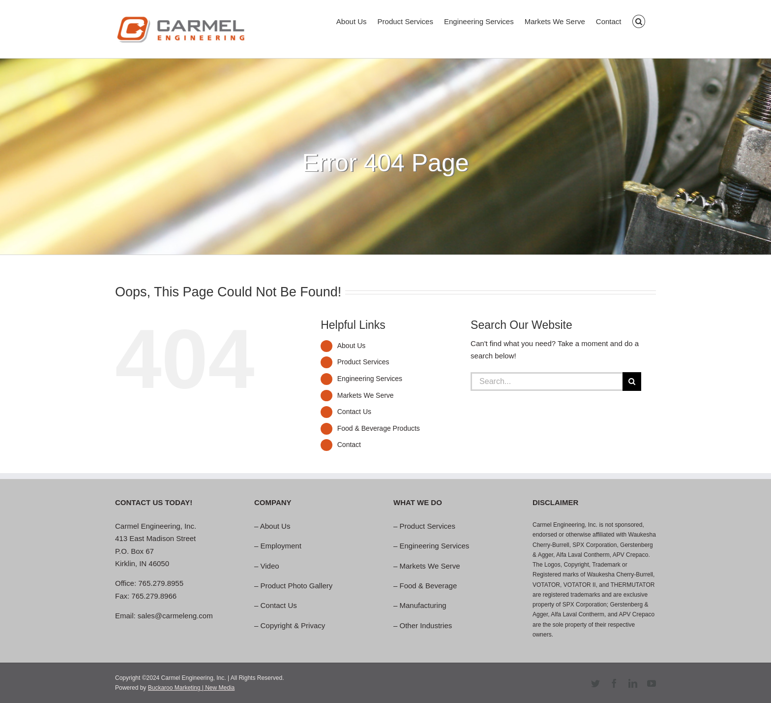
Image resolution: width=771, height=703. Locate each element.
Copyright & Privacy (293, 625)
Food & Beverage (428, 585)
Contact (349, 444)
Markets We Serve (365, 395)
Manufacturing (423, 605)
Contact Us (354, 411)
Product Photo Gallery (297, 585)
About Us (351, 346)
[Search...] (547, 381)
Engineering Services (369, 379)
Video (270, 566)
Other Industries (426, 625)
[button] (639, 20)
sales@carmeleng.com (175, 615)
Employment (281, 546)
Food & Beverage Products (378, 428)
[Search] (632, 381)
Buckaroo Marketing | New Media (191, 687)
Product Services (363, 362)
